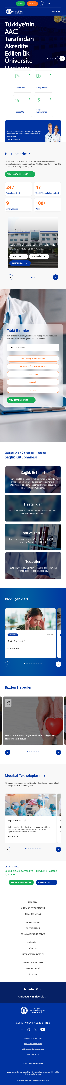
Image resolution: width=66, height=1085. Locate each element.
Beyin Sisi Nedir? (16, 641)
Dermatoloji (33, 382)
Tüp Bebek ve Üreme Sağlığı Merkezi (33, 366)
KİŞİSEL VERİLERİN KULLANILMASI (33, 1049)
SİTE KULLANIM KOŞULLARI (33, 1038)
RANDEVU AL (20, 263)
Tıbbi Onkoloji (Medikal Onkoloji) (33, 359)
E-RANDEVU (32, 3)
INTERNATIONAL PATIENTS (33, 954)
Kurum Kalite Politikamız (33, 908)
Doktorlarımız (33, 928)
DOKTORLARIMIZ (25, 140)
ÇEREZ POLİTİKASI (33, 1054)
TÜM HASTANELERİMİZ (20, 174)
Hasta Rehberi (33, 968)
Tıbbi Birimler (33, 942)
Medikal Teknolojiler (33, 962)
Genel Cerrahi (33, 374)
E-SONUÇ (20, 3)
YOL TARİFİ (39, 256)
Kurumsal (33, 902)
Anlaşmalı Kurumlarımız (33, 934)
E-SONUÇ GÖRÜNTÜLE (21, 882)
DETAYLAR (19, 256)
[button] (47, 58)
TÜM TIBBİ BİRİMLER (21, 400)
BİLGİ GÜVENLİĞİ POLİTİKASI (33, 1044)
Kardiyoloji (33, 390)
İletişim (33, 974)
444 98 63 (33, 989)
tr (48, 3)
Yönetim (33, 948)
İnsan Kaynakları (33, 914)
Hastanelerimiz (33, 922)
